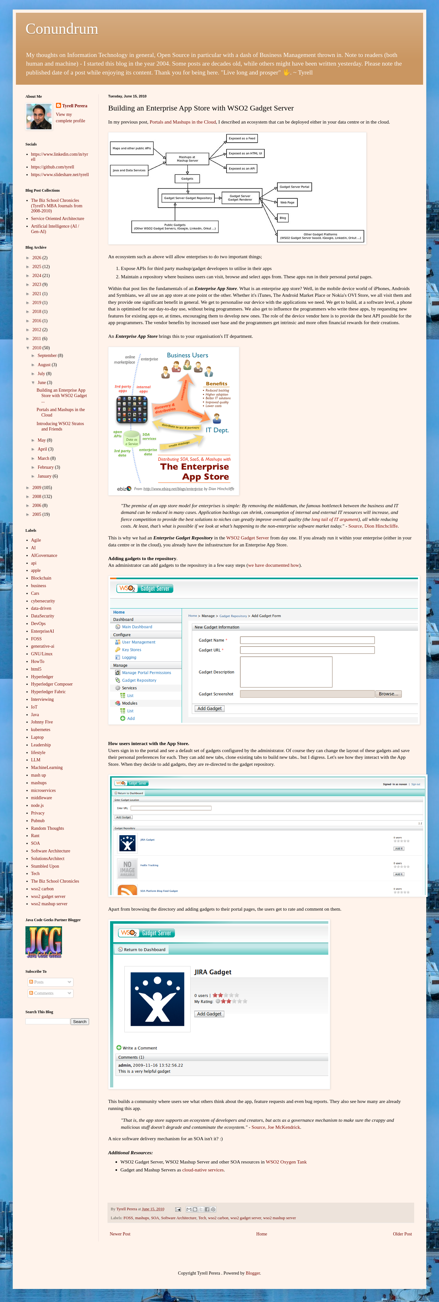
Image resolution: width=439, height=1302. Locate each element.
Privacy (38, 813)
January (45, 476)
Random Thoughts (47, 828)
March (44, 458)
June (42, 382)
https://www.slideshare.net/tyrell (60, 174)
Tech (202, 1218)
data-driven (41, 608)
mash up (38, 775)
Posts (36, 982)
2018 (37, 311)
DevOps (38, 623)
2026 (37, 257)
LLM (36, 760)
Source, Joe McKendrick (276, 1127)
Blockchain (41, 578)
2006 (37, 505)
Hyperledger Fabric (48, 691)
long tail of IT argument (334, 519)
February (46, 467)
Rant (35, 835)
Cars (35, 593)
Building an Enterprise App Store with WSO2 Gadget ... (62, 395)
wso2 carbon (218, 1218)
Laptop (37, 737)
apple (36, 570)
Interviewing (42, 699)
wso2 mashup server (279, 1218)
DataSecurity (42, 616)
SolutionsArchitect (48, 858)
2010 (37, 347)
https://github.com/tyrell (52, 167)
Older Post (402, 1234)
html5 (36, 669)
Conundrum (61, 28)
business (38, 585)
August (45, 364)
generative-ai (42, 646)
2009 (37, 487)
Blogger (253, 1273)
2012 (37, 329)
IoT (34, 707)
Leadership (41, 745)
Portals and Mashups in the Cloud (183, 122)
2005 (37, 514)
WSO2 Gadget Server (247, 537)
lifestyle (38, 752)
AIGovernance (44, 555)
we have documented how (273, 565)
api (34, 563)
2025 (37, 266)
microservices (43, 790)
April (43, 449)
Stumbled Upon (45, 866)
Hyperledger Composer (52, 684)
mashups (142, 1218)
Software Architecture (179, 1218)
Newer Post (120, 1234)
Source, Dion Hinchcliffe (373, 526)
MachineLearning (47, 767)
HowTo (38, 661)
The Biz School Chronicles (55, 881)
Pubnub (38, 820)
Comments (41, 993)
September (48, 355)
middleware (41, 797)
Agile (36, 540)
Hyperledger (42, 676)
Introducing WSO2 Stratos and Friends (60, 426)
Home (261, 1234)
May (42, 440)
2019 (37, 302)
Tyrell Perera (74, 105)
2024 (37, 275)
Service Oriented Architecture (57, 218)
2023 (37, 284)
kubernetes (41, 729)
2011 (37, 338)
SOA (155, 1218)
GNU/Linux (42, 653)
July (42, 373)
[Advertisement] (57, 1130)
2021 (37, 293)
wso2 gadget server (245, 1218)
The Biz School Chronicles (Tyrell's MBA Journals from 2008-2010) (56, 206)
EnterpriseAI (42, 631)
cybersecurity (43, 601)
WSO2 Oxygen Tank (286, 1161)
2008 (37, 496)
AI (33, 547)
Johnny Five (42, 722)
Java (35, 714)
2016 (37, 320)
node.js (37, 805)
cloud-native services (203, 1169)
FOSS (128, 1218)
